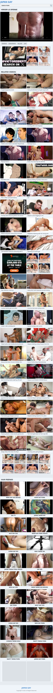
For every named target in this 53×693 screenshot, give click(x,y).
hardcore (4, 43)
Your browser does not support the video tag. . (26, 26)
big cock (20, 43)
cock (25, 43)
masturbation (12, 43)
